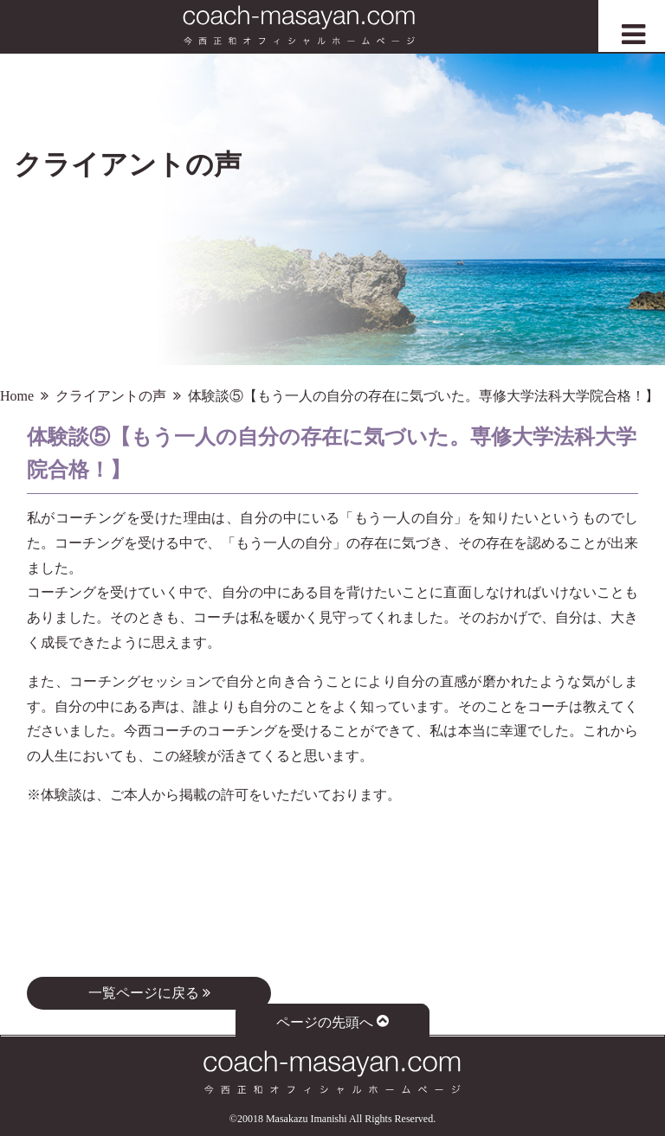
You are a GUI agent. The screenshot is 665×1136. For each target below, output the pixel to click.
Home (17, 395)
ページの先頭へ (333, 1021)
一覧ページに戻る (149, 992)
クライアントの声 (110, 395)
